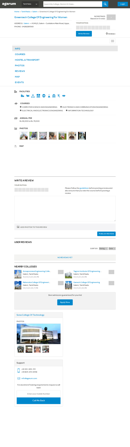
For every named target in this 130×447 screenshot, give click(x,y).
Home (16, 12)
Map (17, 77)
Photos (19, 65)
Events (19, 82)
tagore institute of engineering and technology (93, 271)
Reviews (20, 71)
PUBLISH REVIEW (106, 234)
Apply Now (65, 302)
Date (112, 249)
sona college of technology (30, 315)
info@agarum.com (29, 378)
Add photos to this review (33, 227)
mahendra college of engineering (37, 282)
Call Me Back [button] (38, 400)
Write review (83, 34)
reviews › (112, 34)
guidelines (84, 188)
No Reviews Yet (65, 257)
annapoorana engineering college (37, 271)
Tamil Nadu (25, 12)
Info (17, 48)
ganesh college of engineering (86, 282)
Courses (20, 54)
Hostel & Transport (27, 60)
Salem (34, 12)
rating (103, 249)
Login (122, 4)
